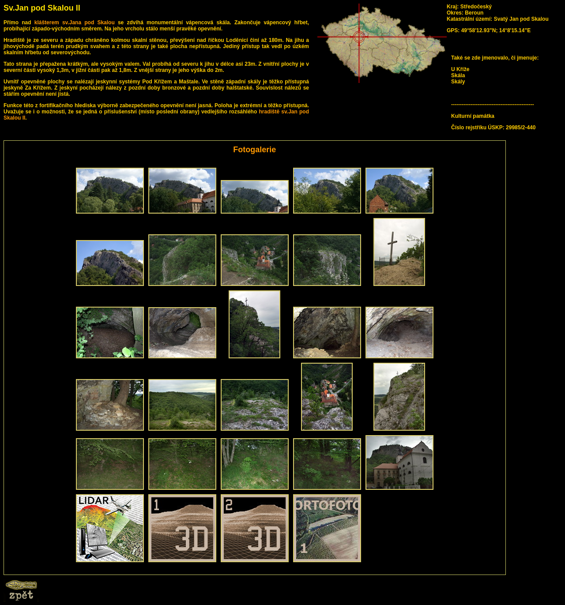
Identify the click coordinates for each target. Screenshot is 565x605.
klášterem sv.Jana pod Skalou (74, 22)
